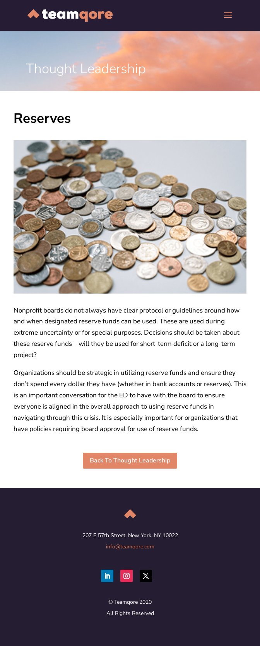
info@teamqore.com (130, 546)
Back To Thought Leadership (130, 460)
